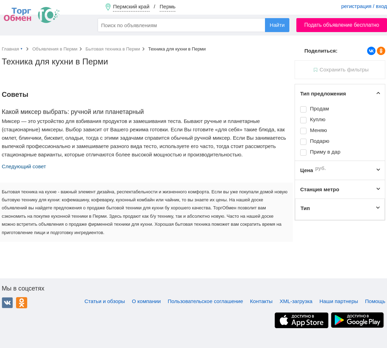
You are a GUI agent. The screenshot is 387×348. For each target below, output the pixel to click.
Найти (277, 25)
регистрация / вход (364, 6)
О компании (146, 301)
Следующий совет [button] (24, 166)
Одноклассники (21, 302)
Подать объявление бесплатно (341, 25)
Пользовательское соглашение (205, 301)
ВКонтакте (7, 302)
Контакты (261, 301)
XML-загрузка (296, 301)
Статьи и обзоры (104, 301)
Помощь (375, 301)
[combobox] (193, 25)
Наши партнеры (338, 301)
